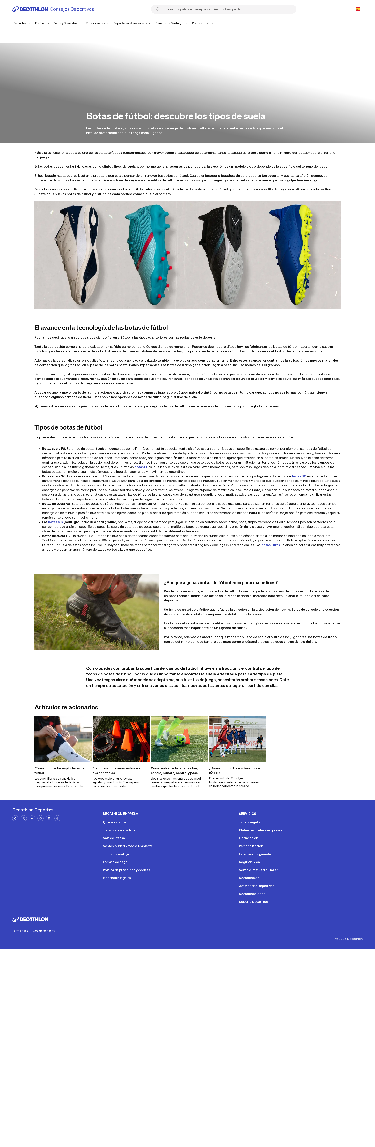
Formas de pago (115, 862)
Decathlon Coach (252, 894)
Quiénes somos (114, 822)
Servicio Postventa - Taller (258, 870)
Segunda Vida (249, 862)
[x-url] (24, 818)
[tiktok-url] (57, 818)
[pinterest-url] (49, 818)
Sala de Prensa (114, 838)
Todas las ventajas (117, 854)
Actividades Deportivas (256, 886)
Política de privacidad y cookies (126, 870)
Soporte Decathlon (253, 902)
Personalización (251, 846)
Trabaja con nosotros (119, 830)
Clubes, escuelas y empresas (261, 830)
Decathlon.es (249, 878)
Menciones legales (117, 878)
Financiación (248, 838)
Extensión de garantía (255, 854)
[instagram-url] (41, 818)
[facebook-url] (15, 818)
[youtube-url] (32, 818)
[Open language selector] (358, 9)
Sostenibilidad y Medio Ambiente (128, 846)
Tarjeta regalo (249, 822)
